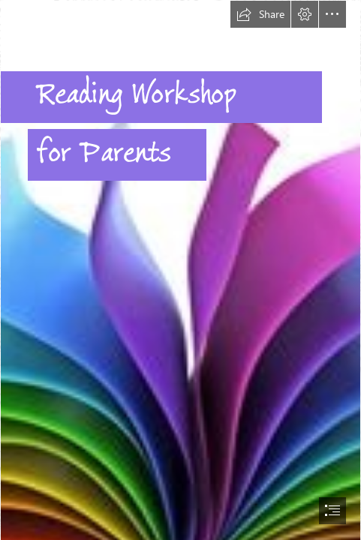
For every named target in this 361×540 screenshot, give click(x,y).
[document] (180, 270)
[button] (260, 14)
